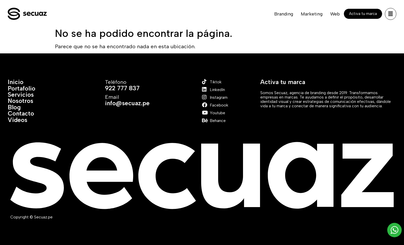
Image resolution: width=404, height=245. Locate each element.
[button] (390, 14)
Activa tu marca (282, 82)
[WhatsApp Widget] (394, 230)
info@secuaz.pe (127, 103)
